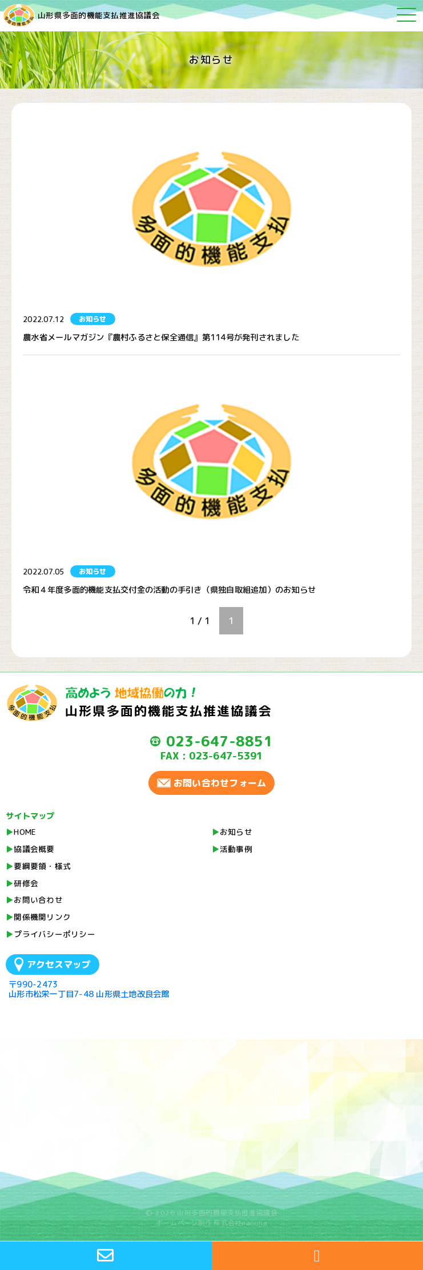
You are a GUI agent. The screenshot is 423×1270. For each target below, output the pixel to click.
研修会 (26, 883)
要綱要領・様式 (42, 866)
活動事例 (236, 848)
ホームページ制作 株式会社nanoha (211, 1223)
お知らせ (236, 831)
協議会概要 (34, 848)
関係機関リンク (42, 916)
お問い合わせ (38, 899)
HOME (25, 831)
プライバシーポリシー (54, 934)
